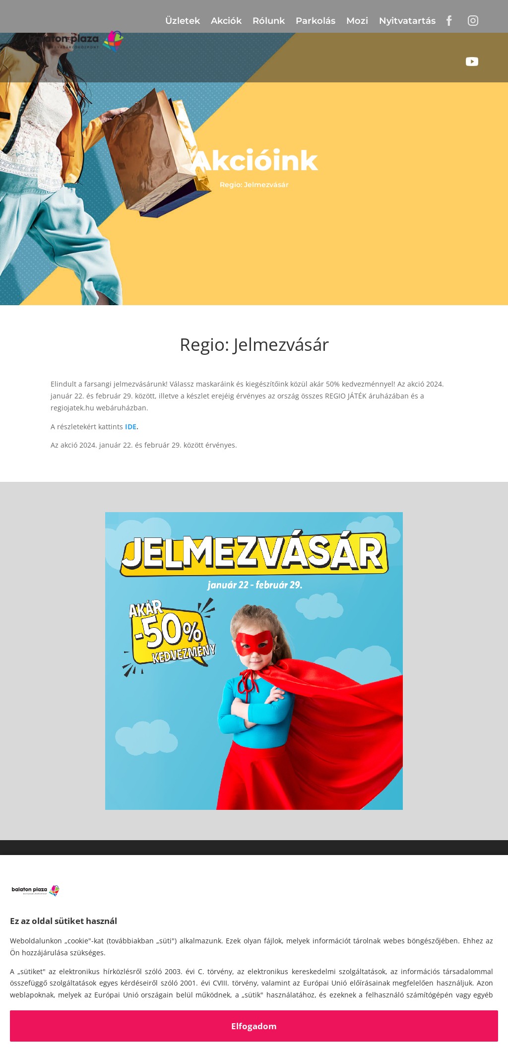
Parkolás (315, 20)
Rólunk (269, 20)
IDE (130, 426)
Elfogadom (254, 1026)
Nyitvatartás (407, 20)
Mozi (357, 20)
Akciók (226, 20)
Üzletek (182, 20)
